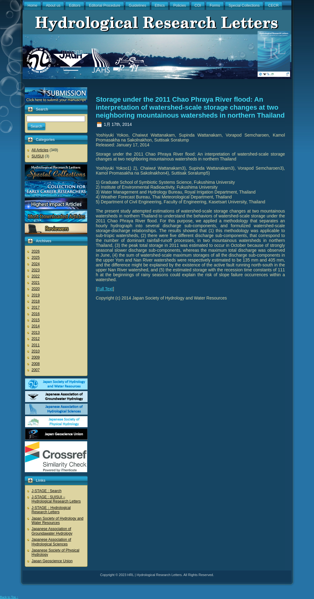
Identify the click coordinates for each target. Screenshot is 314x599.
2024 (36, 264)
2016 (36, 314)
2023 (36, 270)
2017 (36, 307)
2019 (36, 295)
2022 (36, 276)
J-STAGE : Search (47, 491)
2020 (36, 289)
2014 (36, 326)
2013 (36, 332)
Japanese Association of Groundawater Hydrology (52, 531)
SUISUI (38, 156)
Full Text (105, 288)
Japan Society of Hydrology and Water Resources (57, 520)
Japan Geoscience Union (52, 561)
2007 (36, 370)
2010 (36, 351)
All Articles (40, 150)
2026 (36, 251)
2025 (36, 257)
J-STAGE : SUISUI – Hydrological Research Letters (56, 499)
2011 (36, 345)
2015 (36, 320)
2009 (36, 357)
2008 (36, 364)
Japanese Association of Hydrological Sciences (51, 541)
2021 (36, 283)
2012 (36, 339)
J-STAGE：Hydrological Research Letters (51, 510)
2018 (36, 301)
